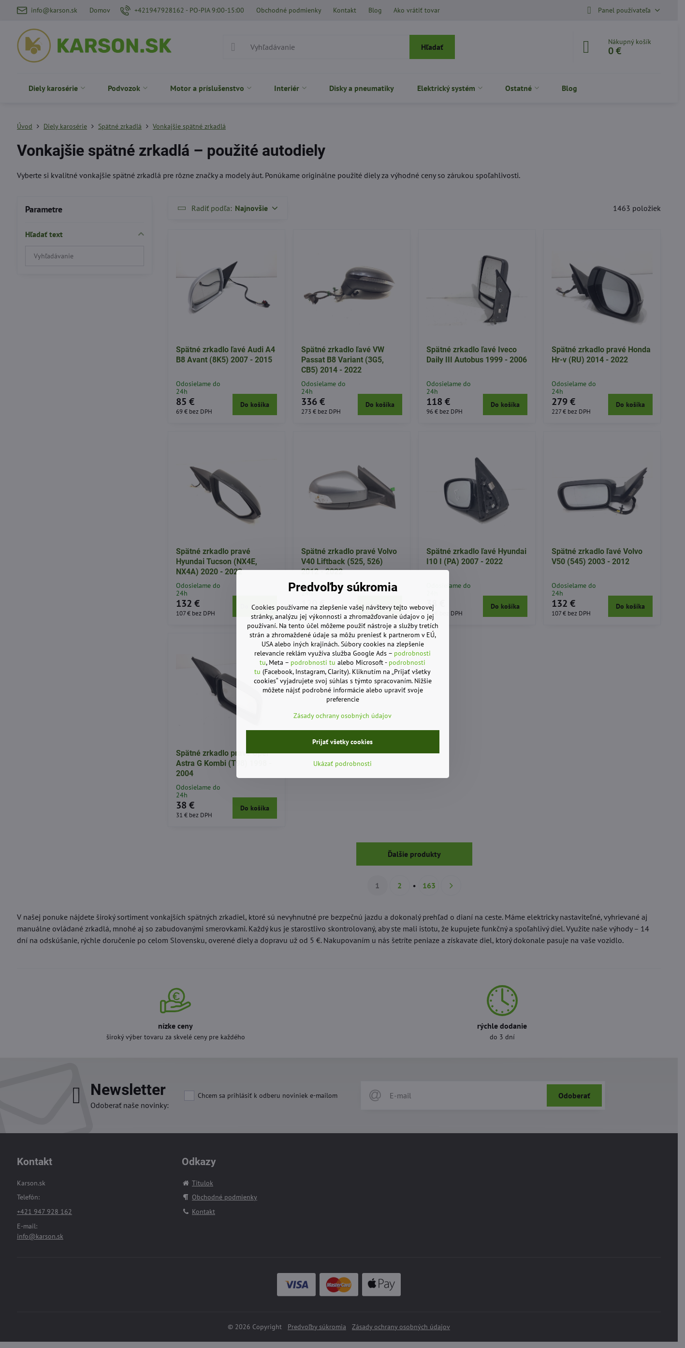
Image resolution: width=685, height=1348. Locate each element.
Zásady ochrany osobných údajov (342, 715)
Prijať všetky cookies (342, 741)
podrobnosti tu (313, 662)
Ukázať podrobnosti (342, 763)
